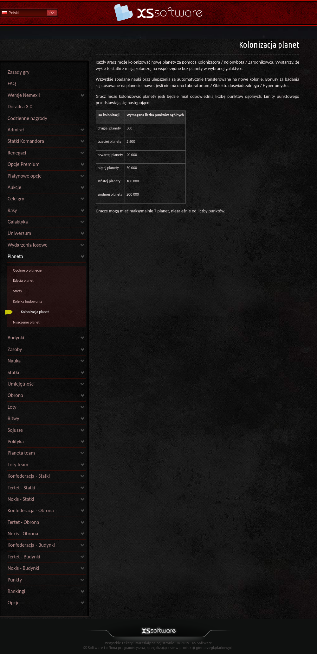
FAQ (12, 83)
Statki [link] (13, 372)
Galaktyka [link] (18, 222)
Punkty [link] (15, 580)
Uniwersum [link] (19, 233)
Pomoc (158, 12)
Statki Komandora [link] (26, 141)
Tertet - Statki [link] (21, 488)
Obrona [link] (15, 395)
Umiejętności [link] (21, 384)
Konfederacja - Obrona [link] (31, 510)
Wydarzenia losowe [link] (28, 245)
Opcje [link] (14, 603)
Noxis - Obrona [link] (23, 534)
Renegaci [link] (17, 153)
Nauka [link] (14, 361)
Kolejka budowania (27, 301)
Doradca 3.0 (20, 107)
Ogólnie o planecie (27, 270)
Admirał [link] (16, 130)
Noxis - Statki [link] (21, 499)
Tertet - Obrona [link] (23, 522)
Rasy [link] (12, 210)
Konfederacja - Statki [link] (29, 476)
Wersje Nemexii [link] (24, 95)
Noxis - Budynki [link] (23, 568)
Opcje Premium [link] (23, 164)
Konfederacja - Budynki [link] (31, 545)
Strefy (17, 291)
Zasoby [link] (15, 349)
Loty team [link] (18, 465)
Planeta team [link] (21, 453)
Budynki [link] (16, 338)
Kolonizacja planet (35, 312)
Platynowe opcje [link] (25, 176)
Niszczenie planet (26, 322)
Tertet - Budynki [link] (24, 557)
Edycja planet (23, 280)
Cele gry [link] (16, 199)
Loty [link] (12, 407)
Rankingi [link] (16, 591)
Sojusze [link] (15, 430)
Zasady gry (18, 72)
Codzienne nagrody (27, 118)
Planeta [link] (15, 256)
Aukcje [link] (14, 187)
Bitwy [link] (13, 418)
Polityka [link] (16, 441)
